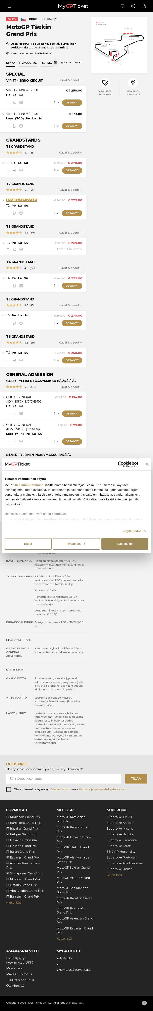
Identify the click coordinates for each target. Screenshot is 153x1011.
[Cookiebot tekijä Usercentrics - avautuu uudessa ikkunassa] (120, 464)
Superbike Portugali (121, 857)
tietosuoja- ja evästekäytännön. (101, 789)
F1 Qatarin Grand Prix (21, 885)
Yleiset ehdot (61, 789)
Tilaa (136, 779)
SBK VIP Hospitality (121, 851)
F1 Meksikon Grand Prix (23, 879)
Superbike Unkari (119, 869)
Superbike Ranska (120, 834)
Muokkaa (76, 543)
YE (58, 964)
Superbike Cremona (122, 840)
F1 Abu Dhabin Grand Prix (25, 891)
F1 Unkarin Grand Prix (21, 840)
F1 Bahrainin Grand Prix (22, 896)
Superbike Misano (120, 828)
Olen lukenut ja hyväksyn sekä (69, 789)
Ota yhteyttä (15, 985)
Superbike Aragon (120, 823)
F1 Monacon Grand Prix (23, 817)
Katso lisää (13, 902)
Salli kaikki (125, 543)
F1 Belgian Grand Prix (21, 834)
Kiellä (28, 543)
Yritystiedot (65, 958)
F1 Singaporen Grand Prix (24, 873)
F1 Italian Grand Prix (20, 851)
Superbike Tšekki (119, 817)
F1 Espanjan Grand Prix (22, 857)
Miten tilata (14, 968)
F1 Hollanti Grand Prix (21, 846)
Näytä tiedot (132, 531)
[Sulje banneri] (147, 464)
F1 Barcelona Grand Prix (23, 823)
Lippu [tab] (10, 62)
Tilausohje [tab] (28, 62)
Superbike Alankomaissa (125, 863)
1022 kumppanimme (28, 485)
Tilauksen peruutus (20, 980)
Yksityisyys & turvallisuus (74, 970)
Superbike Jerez (119, 846)
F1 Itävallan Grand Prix (22, 828)
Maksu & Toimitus (19, 974)
